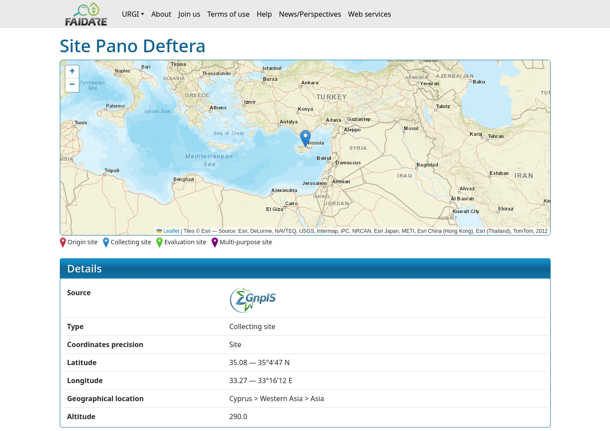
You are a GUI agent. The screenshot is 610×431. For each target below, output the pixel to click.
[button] (305, 139)
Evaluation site (185, 242)
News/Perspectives (310, 14)
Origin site (83, 242)
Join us (190, 14)
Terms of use (228, 14)
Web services (369, 14)
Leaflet (168, 231)
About (161, 14)
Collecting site (131, 242)
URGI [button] (130, 14)
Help (264, 14)
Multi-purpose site (245, 242)
